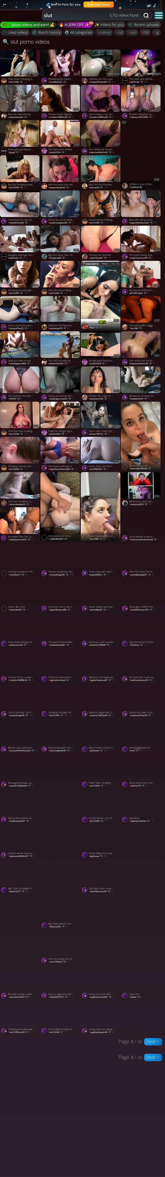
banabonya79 (59, 328)
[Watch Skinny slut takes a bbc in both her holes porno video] (141, 700)
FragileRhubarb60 (60, 610)
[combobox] (91, 15)
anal (119, 32)
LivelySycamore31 (20, 539)
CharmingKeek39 (60, 750)
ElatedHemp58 (19, 223)
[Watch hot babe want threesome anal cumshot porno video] (60, 137)
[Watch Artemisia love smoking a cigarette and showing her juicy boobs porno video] (20, 419)
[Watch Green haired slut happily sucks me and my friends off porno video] (101, 595)
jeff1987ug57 (139, 293)
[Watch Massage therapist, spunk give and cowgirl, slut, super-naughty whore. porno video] (20, 771)
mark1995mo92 (19, 1032)
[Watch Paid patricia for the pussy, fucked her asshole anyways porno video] (60, 507)
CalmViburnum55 (101, 891)
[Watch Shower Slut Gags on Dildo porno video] (101, 384)
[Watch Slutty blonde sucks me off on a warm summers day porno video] (141, 524)
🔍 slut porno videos (26, 41)
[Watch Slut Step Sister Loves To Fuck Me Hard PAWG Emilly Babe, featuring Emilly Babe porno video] (101, 876)
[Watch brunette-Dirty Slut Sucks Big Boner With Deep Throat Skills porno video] (20, 524)
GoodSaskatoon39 (141, 680)
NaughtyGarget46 (101, 1032)
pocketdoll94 (18, 610)
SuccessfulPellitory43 (22, 750)
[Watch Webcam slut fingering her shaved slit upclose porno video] (101, 665)
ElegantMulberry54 (142, 223)
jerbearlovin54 (19, 117)
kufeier (135, 997)
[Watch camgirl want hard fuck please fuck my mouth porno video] (101, 348)
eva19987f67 (99, 469)
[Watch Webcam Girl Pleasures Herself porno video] (60, 313)
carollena (137, 645)
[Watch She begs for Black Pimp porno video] (60, 859)
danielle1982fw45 (21, 786)
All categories (78, 32)
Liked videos (15, 32)
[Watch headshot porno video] (141, 806)
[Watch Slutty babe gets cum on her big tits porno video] (60, 735)
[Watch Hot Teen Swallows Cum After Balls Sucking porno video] (20, 489)
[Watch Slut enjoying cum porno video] (141, 436)
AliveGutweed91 (60, 645)
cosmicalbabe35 (20, 504)
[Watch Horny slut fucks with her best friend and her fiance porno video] (101, 982)
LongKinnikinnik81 (101, 997)
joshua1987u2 (99, 434)
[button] (158, 15)
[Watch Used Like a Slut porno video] (20, 595)
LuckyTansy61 (100, 258)
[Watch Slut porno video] (20, 929)
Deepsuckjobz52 (60, 187)
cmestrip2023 (140, 504)
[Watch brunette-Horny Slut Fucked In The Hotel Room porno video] (60, 595)
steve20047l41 (59, 997)
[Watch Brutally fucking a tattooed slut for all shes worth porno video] (20, 982)
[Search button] (146, 15)
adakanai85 (57, 926)
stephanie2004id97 (21, 856)
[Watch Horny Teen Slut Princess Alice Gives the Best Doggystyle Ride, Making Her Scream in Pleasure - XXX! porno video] (101, 454)
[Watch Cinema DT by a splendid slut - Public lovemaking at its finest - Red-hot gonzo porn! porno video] (20, 665)
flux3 (135, 750)
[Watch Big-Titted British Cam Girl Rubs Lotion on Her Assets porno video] (60, 911)
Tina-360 (136, 328)
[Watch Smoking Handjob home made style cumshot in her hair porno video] (60, 700)
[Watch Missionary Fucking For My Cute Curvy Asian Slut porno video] (141, 384)
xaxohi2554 (58, 152)
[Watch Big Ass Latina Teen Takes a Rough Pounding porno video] (60, 243)
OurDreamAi (135, 187)
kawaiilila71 (18, 891)
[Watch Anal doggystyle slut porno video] (141, 735)
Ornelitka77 (18, 575)
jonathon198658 (100, 645)
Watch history (46, 32)
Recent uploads (143, 24)
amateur (104, 32)
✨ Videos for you (109, 24)
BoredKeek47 (58, 82)
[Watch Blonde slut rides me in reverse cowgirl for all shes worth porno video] (141, 859)
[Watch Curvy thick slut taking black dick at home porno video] (101, 1017)
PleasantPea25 (19, 328)
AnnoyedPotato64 (102, 82)
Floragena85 (58, 258)
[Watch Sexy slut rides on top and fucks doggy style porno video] (20, 348)
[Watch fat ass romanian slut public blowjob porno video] (101, 296)
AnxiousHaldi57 (19, 997)
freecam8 (98, 187)
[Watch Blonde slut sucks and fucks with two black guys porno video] (20, 735)
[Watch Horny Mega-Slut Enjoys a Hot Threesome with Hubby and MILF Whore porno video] (101, 841)
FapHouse (138, 82)
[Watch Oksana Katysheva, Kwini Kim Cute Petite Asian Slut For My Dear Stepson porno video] (60, 560)
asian (131, 32)
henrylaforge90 (60, 575)
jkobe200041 (99, 575)
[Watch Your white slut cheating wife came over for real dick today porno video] (101, 137)
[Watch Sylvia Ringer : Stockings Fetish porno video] (101, 929)
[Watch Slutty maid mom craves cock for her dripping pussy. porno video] (141, 771)
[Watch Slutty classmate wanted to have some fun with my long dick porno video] (20, 313)
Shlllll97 (15, 399)
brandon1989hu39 (61, 117)
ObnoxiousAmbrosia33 (144, 539)
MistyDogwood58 (20, 363)
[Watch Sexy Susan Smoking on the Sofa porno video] (20, 67)
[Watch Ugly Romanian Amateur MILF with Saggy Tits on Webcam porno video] (141, 630)
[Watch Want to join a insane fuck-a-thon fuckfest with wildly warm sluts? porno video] (101, 735)
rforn (95, 328)
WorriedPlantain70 (142, 610)
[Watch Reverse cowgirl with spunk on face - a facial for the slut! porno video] (101, 700)
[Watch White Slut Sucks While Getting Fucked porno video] (60, 208)
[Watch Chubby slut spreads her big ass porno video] (101, 243)
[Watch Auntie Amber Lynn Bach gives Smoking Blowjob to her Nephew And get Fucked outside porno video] (101, 806)
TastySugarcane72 (61, 399)
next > (153, 1042)
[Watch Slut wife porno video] (60, 788)
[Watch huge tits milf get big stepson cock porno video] (60, 419)
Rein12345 (18, 82)
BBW (145, 32)
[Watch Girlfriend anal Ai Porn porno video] (141, 155)
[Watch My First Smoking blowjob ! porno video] (20, 172)
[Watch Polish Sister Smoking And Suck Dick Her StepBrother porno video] (101, 771)
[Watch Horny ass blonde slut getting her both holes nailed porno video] (60, 384)
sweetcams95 (100, 399)
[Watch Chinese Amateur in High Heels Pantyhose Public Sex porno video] (20, 560)
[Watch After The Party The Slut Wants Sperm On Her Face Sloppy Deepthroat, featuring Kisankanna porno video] (141, 560)
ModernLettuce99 (141, 258)
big (156, 32)
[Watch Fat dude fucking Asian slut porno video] (141, 243)
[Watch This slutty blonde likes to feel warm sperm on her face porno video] (60, 630)
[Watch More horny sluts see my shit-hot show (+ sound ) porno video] (141, 489)
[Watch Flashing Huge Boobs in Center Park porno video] (141, 929)
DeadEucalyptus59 (61, 223)
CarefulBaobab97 (141, 575)
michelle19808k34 (21, 680)
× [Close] (155, 4)
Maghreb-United (60, 680)
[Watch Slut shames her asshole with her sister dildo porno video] (20, 384)
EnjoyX (15, 152)
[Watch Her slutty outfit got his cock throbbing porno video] (60, 454)
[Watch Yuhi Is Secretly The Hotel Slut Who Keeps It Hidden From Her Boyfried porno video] (20, 700)
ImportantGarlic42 (101, 152)
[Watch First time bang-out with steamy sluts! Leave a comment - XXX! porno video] (60, 947)
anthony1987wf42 (141, 117)
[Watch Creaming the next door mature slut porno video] (20, 208)
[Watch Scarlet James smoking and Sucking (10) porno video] (101, 208)
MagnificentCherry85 (63, 469)
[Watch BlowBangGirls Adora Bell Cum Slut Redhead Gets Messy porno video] (60, 67)
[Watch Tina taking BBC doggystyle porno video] (141, 313)
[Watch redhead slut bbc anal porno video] (101, 67)
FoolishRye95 (99, 610)
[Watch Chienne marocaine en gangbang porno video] (60, 665)
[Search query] (88, 15)
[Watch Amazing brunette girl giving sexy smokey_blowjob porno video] (20, 278)
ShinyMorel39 (139, 399)
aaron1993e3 (58, 962)
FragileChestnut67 (102, 680)
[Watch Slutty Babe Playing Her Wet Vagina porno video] (20, 630)
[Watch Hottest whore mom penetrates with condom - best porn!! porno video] (20, 841)
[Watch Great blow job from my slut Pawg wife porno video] (101, 507)
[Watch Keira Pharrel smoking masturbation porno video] (60, 278)
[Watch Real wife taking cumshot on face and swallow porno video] (141, 208)
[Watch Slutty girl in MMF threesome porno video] (141, 595)
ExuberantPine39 (141, 715)
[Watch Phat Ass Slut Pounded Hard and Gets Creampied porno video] (101, 172)
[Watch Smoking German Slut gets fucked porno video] (20, 454)
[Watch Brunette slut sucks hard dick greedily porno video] (141, 665)
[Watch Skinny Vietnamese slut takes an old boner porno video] (20, 806)
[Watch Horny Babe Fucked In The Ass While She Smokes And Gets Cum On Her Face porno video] (60, 1017)
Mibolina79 (138, 786)
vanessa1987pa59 (101, 715)
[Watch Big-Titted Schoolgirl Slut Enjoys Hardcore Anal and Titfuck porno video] (20, 876)
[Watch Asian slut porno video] (141, 982)
